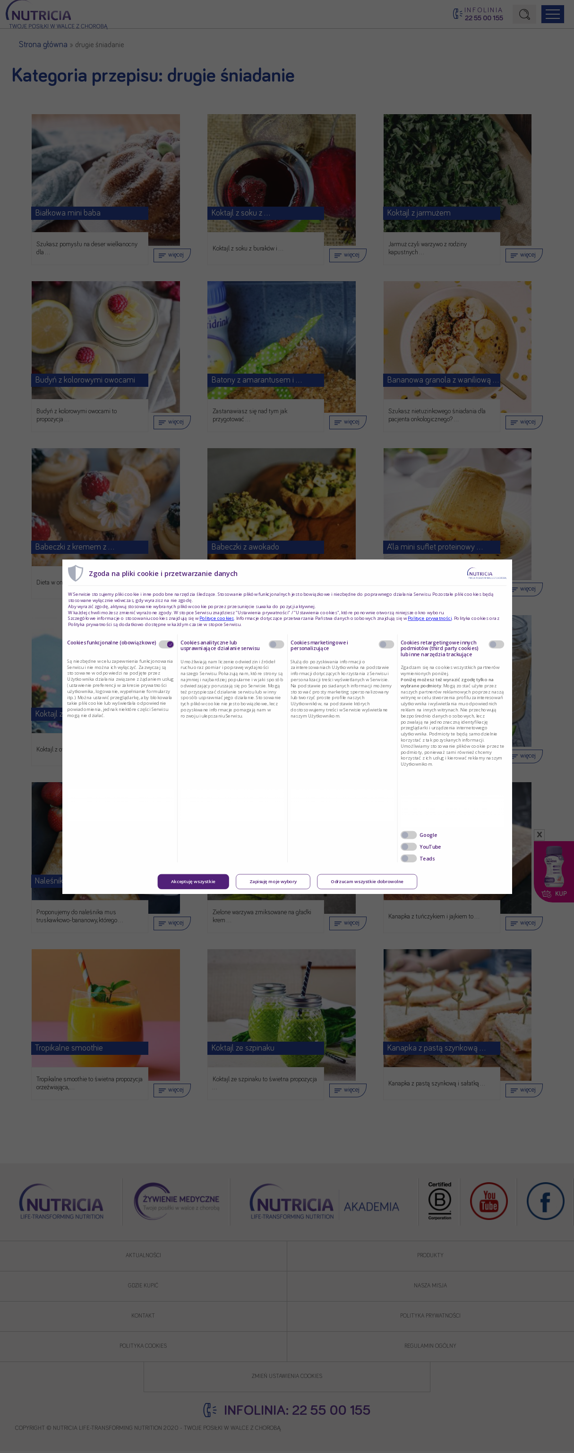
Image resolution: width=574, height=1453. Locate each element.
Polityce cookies (216, 618)
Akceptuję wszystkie (193, 881)
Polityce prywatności (430, 618)
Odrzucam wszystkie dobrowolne (366, 881)
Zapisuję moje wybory (272, 881)
